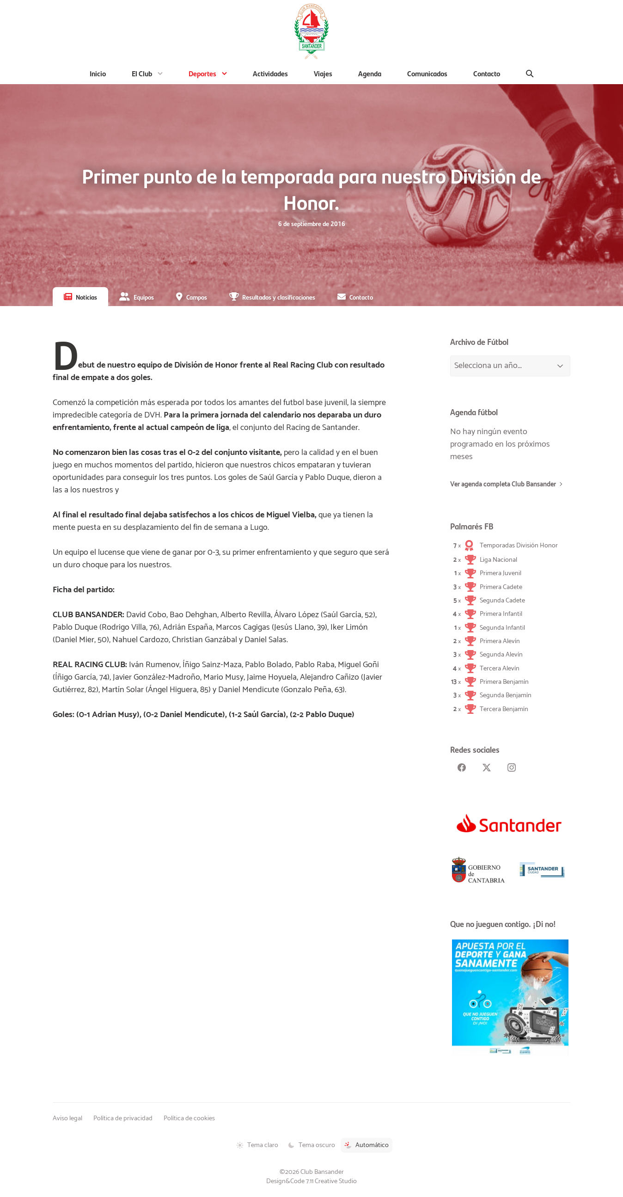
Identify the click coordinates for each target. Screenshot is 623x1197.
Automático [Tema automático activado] (366, 1145)
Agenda (369, 73)
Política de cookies (189, 1118)
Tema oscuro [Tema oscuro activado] (311, 1145)
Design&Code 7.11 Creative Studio (311, 1181)
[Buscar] (530, 73)
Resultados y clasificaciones (278, 296)
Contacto (486, 73)
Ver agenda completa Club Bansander (503, 484)
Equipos (144, 296)
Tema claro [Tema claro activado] (257, 1145)
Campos (196, 296)
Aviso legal (67, 1118)
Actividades (270, 73)
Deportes (202, 73)
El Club (142, 73)
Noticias (86, 296)
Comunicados (427, 73)
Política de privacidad (123, 1118)
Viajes (323, 73)
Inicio (98, 73)
